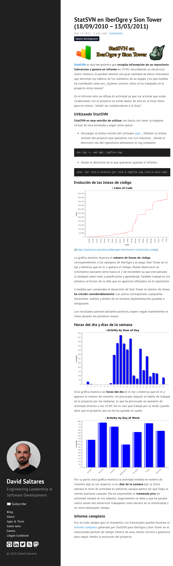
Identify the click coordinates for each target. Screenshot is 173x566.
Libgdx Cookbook (18, 535)
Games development (86, 38)
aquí (137, 133)
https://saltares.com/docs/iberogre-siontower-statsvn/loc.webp (116, 249)
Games (11, 531)
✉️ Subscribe (16, 504)
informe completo (85, 527)
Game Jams (14, 526)
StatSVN (80, 64)
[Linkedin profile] (16, 545)
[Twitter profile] (23, 545)
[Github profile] (10, 545)
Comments (116, 33)
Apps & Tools (15, 521)
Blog (10, 512)
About (10, 517)
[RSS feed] (30, 545)
